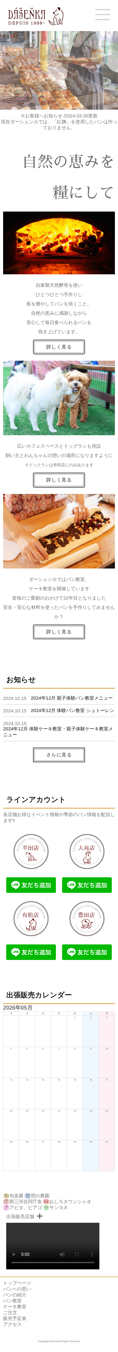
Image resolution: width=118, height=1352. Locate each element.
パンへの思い (17, 1288)
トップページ (17, 1283)
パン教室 (12, 1300)
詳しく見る (59, 631)
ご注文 (10, 1312)
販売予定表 (14, 1318)
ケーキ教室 (14, 1306)
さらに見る (59, 754)
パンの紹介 (14, 1294)
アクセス (12, 1324)
